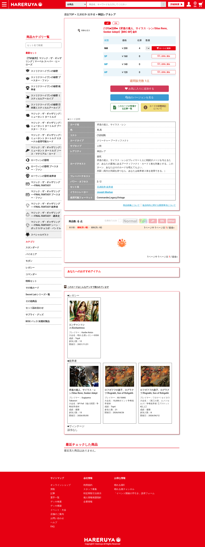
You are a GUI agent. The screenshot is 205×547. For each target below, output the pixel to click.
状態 (106, 40)
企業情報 (87, 501)
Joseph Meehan (105, 192)
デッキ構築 (56, 505)
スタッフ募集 (90, 489)
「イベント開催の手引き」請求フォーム (134, 493)
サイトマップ (57, 478)
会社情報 (87, 478)
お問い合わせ (57, 518)
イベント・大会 (58, 509)
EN (116, 23)
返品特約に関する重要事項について (159, 205)
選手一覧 (54, 497)
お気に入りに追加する (139, 88)
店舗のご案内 (57, 513)
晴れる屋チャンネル (124, 489)
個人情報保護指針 (92, 497)
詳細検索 (174, 4)
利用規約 (87, 484)
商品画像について (131, 205)
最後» (171, 227)
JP (107, 23)
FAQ (52, 526)
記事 (52, 493)
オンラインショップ (60, 484)
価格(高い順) (96, 227)
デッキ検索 (56, 501)
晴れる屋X (119, 484)
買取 (52, 489)
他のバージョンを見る (139, 97)
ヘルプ (53, 522)
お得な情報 (119, 478)
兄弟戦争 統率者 (105, 187)
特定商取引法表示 (92, 493)
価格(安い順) (82, 227)
